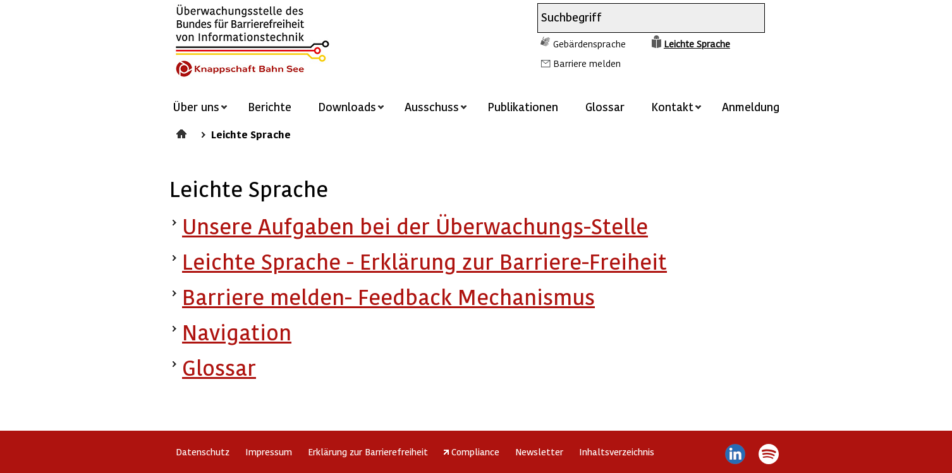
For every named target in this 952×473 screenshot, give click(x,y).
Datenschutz (202, 451)
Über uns (196, 106)
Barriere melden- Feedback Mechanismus (388, 296)
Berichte (269, 106)
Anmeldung (750, 106)
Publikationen (522, 106)
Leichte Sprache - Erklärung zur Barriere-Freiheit (424, 261)
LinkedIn (735, 454)
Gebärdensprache (589, 43)
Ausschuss (432, 106)
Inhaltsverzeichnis (616, 451)
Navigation (236, 332)
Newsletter (539, 451)
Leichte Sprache (697, 43)
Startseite (183, 132)
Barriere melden (587, 63)
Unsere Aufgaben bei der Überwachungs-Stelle (415, 226)
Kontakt (672, 106)
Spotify (768, 454)
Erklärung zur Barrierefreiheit (368, 451)
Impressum (268, 451)
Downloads (347, 106)
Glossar (605, 106)
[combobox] (639, 18)
